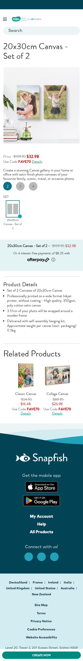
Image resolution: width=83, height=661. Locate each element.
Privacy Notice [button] (41, 621)
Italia (68, 582)
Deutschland (18, 582)
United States (45, 588)
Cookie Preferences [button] (41, 629)
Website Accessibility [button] (41, 637)
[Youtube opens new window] (56, 554)
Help (41, 524)
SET (6, 197)
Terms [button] (41, 613)
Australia (68, 588)
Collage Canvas (57, 394)
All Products (41, 531)
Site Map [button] (41, 605)
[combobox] (41, 30)
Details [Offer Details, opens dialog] (37, 161)
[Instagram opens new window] (43, 554)
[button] (5, 18)
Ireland (53, 582)
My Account (41, 516)
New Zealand (41, 594)
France (38, 582)
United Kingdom (18, 588)
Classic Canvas (25, 394)
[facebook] (30, 554)
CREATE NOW (41, 655)
